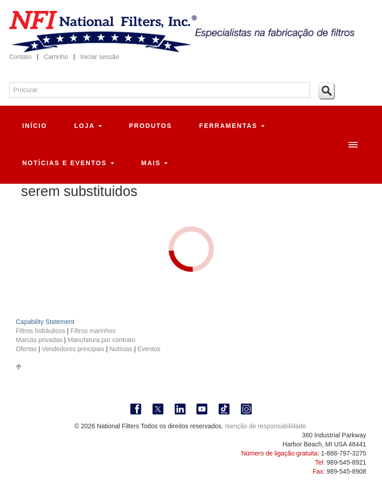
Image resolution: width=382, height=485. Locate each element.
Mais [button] (154, 163)
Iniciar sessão (99, 56)
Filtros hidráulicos (41, 330)
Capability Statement (45, 321)
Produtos (150, 125)
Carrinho (57, 56)
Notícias (121, 349)
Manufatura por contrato (101, 339)
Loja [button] (88, 125)
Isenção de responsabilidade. (266, 426)
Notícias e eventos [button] (68, 163)
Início (34, 125)
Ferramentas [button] (232, 125)
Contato (20, 56)
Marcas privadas (40, 339)
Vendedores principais (74, 349)
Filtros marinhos (93, 330)
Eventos (149, 349)
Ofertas (27, 349)
